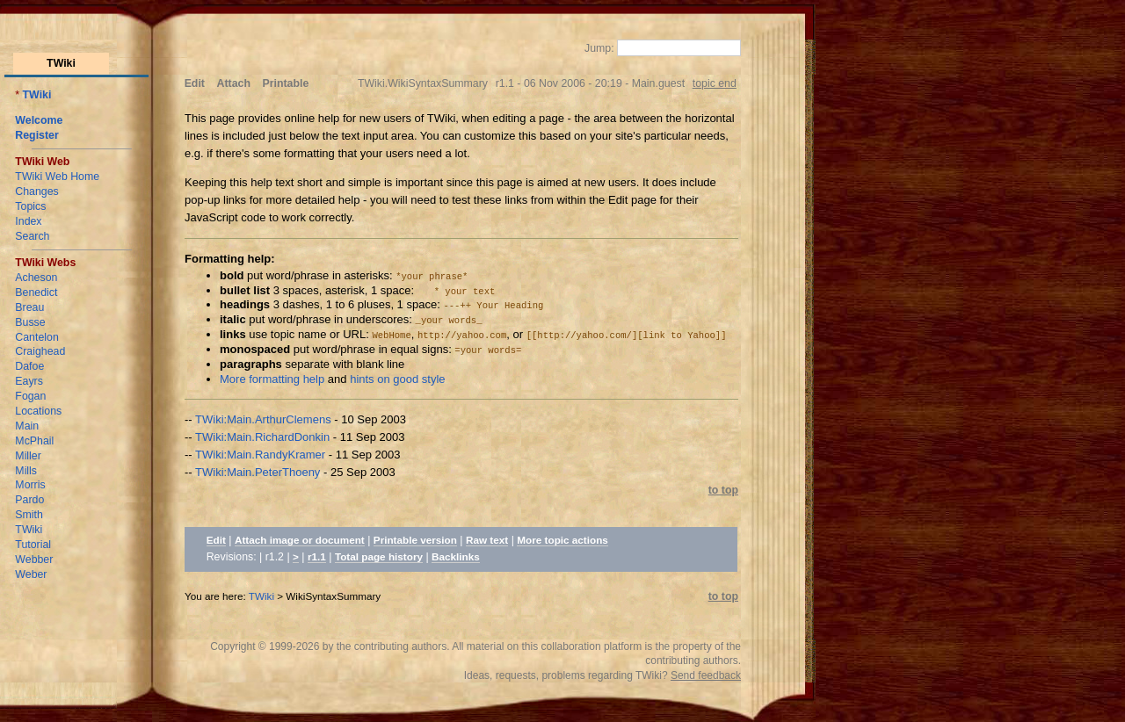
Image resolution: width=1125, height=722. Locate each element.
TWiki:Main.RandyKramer (260, 454)
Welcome (38, 120)
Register (36, 135)
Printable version (415, 539)
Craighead (40, 351)
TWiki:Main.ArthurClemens (263, 419)
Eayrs (29, 381)
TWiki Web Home (57, 176)
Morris (30, 485)
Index (28, 221)
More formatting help (272, 379)
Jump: (600, 48)
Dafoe (29, 366)
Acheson (36, 277)
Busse (30, 322)
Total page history (379, 556)
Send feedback (706, 675)
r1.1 (317, 556)
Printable (286, 83)
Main (27, 426)
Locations (38, 411)
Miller (28, 456)
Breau (29, 307)
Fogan (30, 396)
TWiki (37, 95)
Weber (31, 574)
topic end (715, 83)
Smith (29, 515)
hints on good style (397, 379)
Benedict (36, 292)
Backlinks (456, 556)
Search (32, 236)
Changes (36, 191)
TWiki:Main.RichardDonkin (262, 437)
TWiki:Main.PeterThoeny (257, 472)
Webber (34, 559)
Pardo (29, 500)
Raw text (487, 539)
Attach (233, 83)
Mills (26, 471)
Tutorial (33, 544)
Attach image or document (300, 539)
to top (723, 490)
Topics (30, 206)
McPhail (34, 441)
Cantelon (36, 337)
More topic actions (562, 539)
